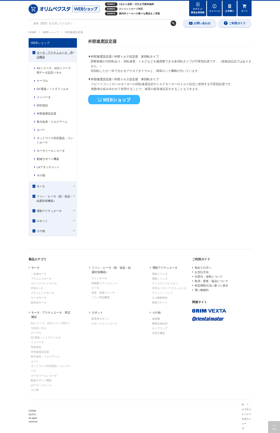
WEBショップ (51, 32)
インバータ (44, 97)
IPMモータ (37, 288)
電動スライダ (160, 273)
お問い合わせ (202, 23)
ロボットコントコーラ (104, 323)
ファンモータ (99, 278)
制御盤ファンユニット (104, 283)
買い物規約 (202, 290)
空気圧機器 (158, 333)
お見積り (229, 11)
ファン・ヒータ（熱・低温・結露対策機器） (55, 198)
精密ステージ (160, 302)
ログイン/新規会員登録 (197, 11)
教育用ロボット (100, 318)
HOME (32, 32)
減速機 (156, 318)
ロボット (42, 220)
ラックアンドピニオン (165, 283)
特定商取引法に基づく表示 (211, 285)
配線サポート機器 (48, 158)
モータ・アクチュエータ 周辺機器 (55, 55)
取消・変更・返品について (211, 281)
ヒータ (95, 287)
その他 (41, 175)
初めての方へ (203, 267)
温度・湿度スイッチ (103, 292)
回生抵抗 (42, 105)
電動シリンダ (160, 278)
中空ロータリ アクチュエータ (169, 288)
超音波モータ (38, 302)
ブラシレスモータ (41, 278)
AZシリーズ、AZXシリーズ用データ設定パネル (54, 70)
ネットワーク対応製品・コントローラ (55, 140)
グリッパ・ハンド (162, 292)
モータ (41, 186)
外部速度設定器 (46, 113)
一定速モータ (38, 273)
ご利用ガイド (237, 23)
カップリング (160, 328)
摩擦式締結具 (160, 323)
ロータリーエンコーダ (51, 150)
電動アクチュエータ (49, 210)
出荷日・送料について (209, 276)
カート (244, 11)
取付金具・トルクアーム (52, 121)
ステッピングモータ (42, 292)
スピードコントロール (44, 283)
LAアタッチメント (48, 167)
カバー (41, 129)
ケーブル (42, 80)
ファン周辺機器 (100, 297)
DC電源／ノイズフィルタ (53, 88)
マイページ (214, 11)
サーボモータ (38, 297)
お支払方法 (202, 272)
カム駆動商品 (160, 297)
